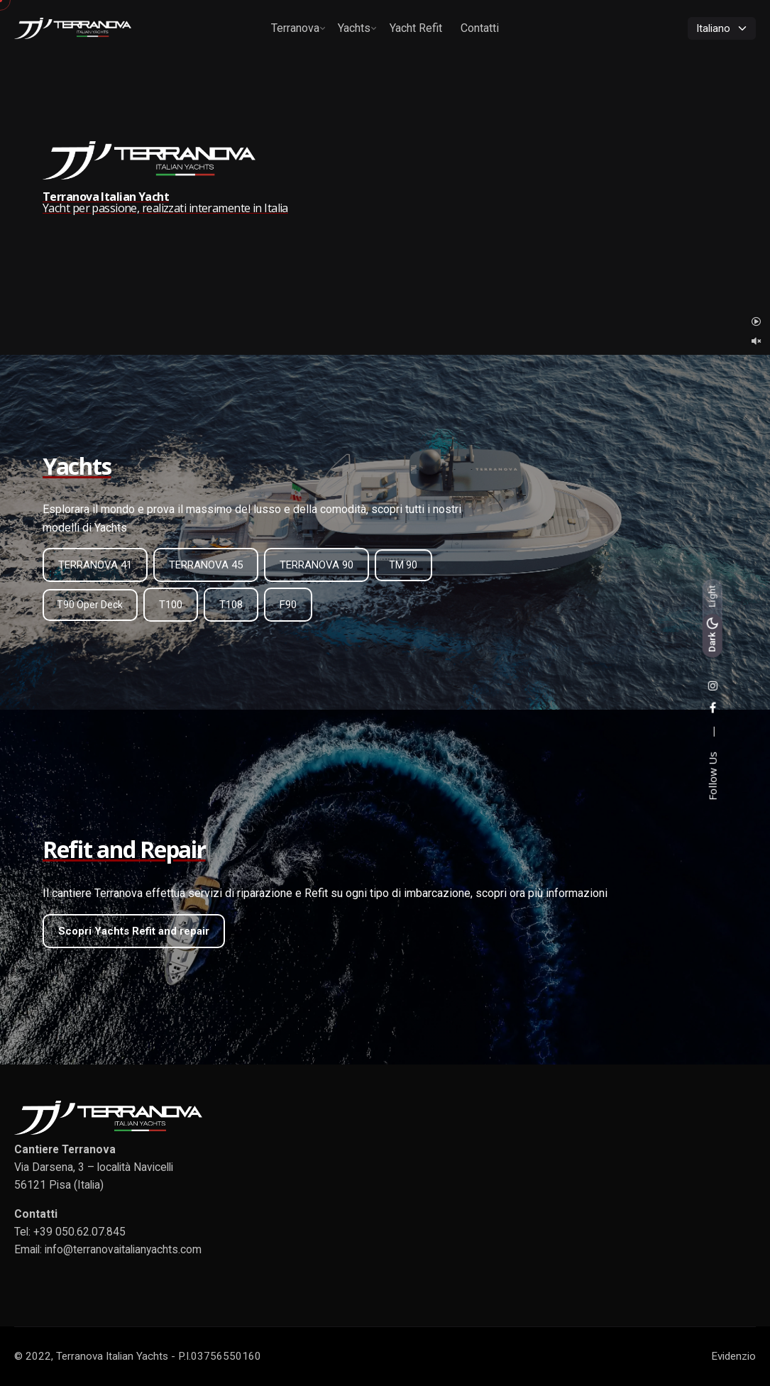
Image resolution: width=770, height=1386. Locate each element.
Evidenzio (733, 1356)
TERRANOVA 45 (206, 565)
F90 (288, 604)
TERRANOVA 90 (316, 565)
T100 (170, 604)
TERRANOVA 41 (95, 565)
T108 (231, 604)
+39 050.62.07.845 (79, 1231)
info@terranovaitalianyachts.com (123, 1249)
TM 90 (403, 565)
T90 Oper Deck (90, 604)
